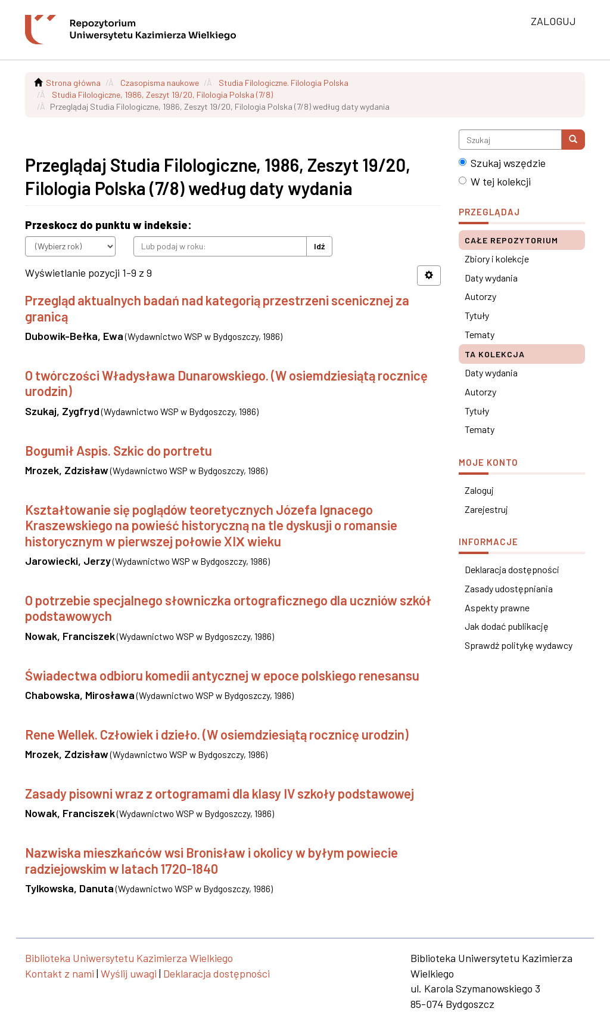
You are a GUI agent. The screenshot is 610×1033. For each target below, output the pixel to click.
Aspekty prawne (497, 607)
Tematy (479, 334)
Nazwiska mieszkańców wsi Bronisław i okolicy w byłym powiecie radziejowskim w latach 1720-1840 (211, 860)
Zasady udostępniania (509, 588)
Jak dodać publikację (507, 626)
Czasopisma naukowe (159, 83)
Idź (319, 246)
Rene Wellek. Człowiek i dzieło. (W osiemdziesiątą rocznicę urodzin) (217, 734)
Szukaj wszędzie (502, 162)
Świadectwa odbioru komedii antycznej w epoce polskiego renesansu (222, 675)
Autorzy (480, 296)
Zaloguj (479, 490)
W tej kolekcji (495, 181)
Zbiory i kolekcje (497, 258)
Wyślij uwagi (129, 973)
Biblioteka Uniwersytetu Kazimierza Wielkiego (129, 957)
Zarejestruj (486, 509)
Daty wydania (491, 277)
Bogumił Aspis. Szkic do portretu (118, 450)
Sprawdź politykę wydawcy (518, 645)
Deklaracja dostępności (512, 569)
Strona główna (73, 83)
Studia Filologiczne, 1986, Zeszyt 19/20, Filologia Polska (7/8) (162, 94)
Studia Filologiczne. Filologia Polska (283, 83)
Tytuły (477, 315)
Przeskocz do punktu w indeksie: (108, 224)
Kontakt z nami (59, 973)
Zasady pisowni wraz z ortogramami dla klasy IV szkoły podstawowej (219, 793)
